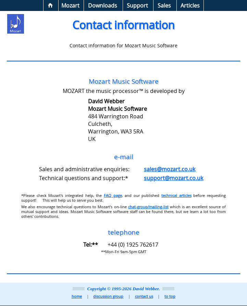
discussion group (108, 296)
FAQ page (113, 195)
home (77, 296)
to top (169, 296)
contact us (144, 296)
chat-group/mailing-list (148, 206)
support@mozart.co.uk (173, 178)
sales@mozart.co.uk (169, 169)
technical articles (176, 195)
